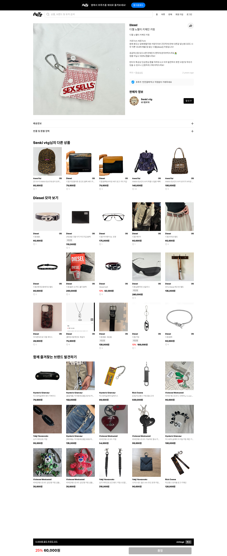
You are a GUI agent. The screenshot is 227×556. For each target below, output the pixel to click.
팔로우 (188, 100)
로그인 (189, 14)
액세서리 (139, 73)
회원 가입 (179, 14)
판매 (170, 14)
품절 (160, 550)
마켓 (163, 14)
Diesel (133, 25)
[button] (40, 69)
